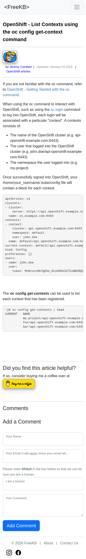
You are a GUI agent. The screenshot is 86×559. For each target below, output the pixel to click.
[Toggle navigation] (76, 7)
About (48, 543)
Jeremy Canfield (21, 67)
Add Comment (21, 525)
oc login (57, 109)
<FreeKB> (16, 7)
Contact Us (69, 543)
